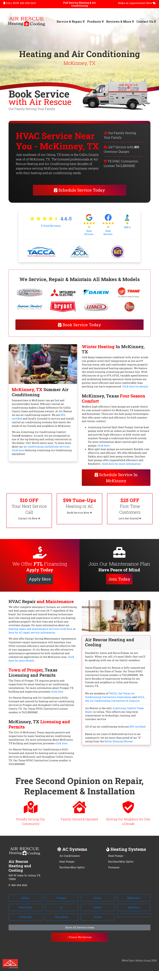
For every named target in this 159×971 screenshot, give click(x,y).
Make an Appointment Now (136, 3)
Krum (97, 897)
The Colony (61, 917)
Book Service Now (79, 512)
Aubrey (25, 897)
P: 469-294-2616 (18, 885)
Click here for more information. (121, 463)
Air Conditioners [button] (70, 855)
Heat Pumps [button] (67, 861)
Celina (97, 907)
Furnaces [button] (114, 867)
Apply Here (40, 579)
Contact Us (146, 21)
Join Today (119, 579)
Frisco (97, 917)
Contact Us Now (29, 518)
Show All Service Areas (79, 927)
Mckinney (133, 897)
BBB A (127, 227)
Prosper (61, 897)
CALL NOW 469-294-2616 (20, 3)
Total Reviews (51, 225)
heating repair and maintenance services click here (40, 628)
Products (95, 21)
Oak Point (134, 907)
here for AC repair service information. (32, 632)
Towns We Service (79, 937)
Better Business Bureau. (119, 741)
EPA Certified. (137, 726)
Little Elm (25, 917)
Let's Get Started (130, 518)
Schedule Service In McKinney (116, 477)
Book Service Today (79, 324)
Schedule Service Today (79, 190)
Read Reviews (89, 232)
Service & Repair (71, 21)
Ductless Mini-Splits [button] (73, 867)
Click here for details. (135, 386)
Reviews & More (120, 21)
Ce (61, 907)
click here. (103, 445)
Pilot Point (25, 907)
